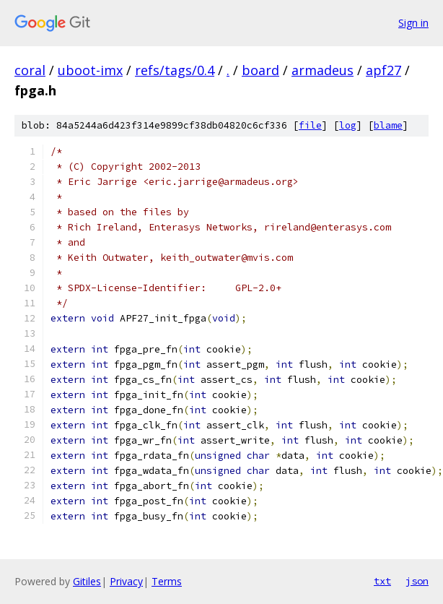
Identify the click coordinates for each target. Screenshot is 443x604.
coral (29, 70)
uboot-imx (90, 70)
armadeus (322, 70)
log (347, 125)
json (417, 580)
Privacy (126, 581)
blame (388, 125)
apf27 (383, 70)
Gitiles (87, 581)
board (260, 70)
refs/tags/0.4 (174, 70)
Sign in (413, 23)
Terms (167, 581)
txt (382, 580)
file (310, 125)
